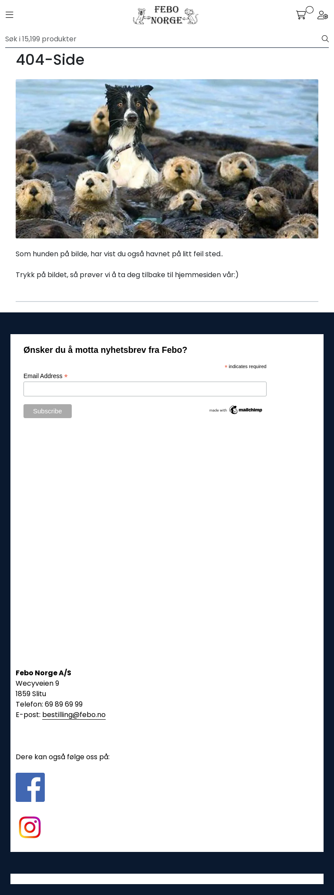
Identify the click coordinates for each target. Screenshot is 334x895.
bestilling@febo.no (74, 715)
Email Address (45, 376)
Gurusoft (167, 879)
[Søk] (163, 39)
